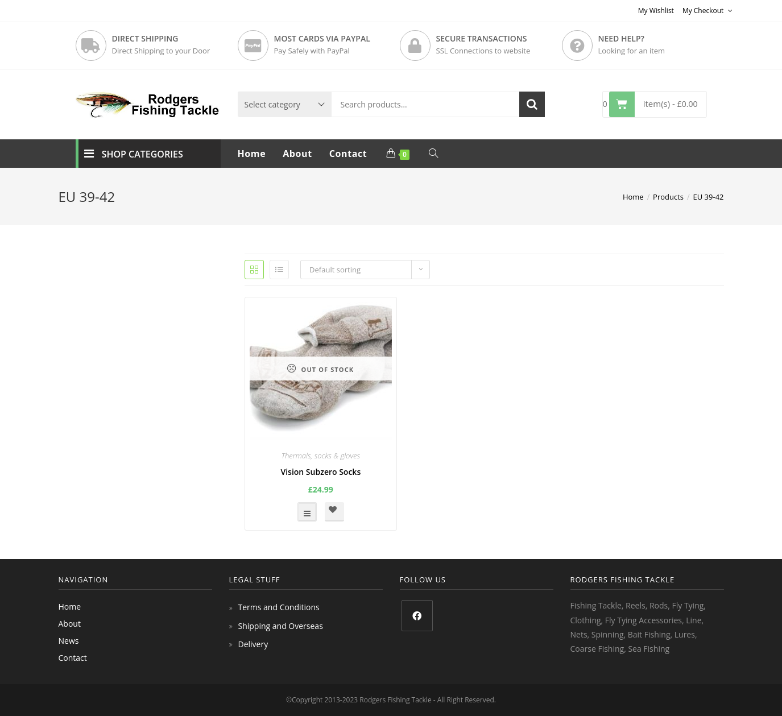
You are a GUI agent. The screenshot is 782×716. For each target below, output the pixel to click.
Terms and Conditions (279, 607)
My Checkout (707, 10)
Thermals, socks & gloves (321, 455)
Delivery (253, 644)
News (69, 640)
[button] (334, 512)
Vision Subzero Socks (320, 471)
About (70, 623)
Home (70, 606)
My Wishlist (656, 10)
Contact (73, 657)
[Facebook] (417, 615)
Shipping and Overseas (280, 625)
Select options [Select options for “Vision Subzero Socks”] (307, 512)
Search (532, 104)
